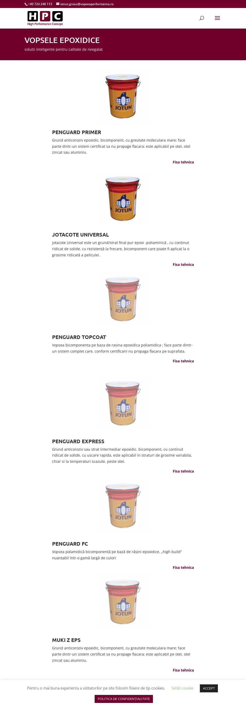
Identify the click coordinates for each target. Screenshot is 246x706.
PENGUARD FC (70, 543)
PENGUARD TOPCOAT (79, 337)
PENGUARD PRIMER (76, 132)
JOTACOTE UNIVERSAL (80, 234)
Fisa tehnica (183, 162)
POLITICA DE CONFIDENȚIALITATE (124, 698)
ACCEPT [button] (209, 688)
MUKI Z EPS (66, 640)
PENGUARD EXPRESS (78, 441)
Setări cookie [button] (182, 688)
